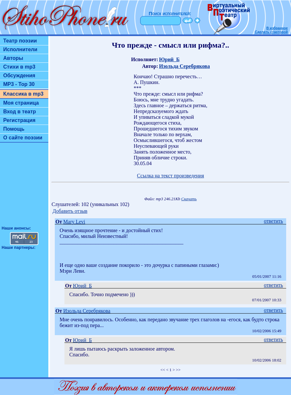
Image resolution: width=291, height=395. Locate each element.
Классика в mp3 (23, 94)
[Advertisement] (24, 187)
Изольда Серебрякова (184, 66)
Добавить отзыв (70, 211)
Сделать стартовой (271, 32)
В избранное (277, 28)
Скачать (189, 199)
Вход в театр (19, 111)
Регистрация (19, 120)
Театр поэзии (20, 40)
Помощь (13, 129)
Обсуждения (19, 75)
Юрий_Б (169, 59)
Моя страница (21, 103)
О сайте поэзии (22, 137)
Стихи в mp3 (19, 67)
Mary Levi (74, 221)
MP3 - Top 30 (19, 84)
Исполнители (20, 49)
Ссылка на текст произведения (170, 175)
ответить (273, 221)
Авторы (13, 58)
